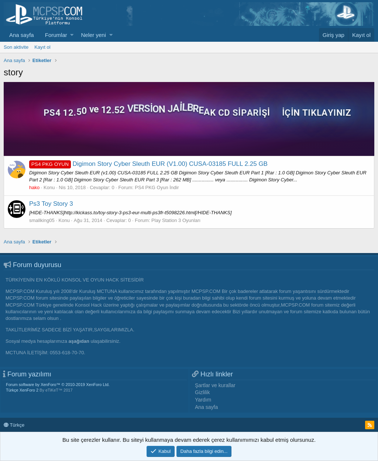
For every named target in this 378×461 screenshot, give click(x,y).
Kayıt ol (42, 47)
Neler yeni (93, 35)
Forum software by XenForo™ (58, 384)
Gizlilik (202, 392)
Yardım (203, 400)
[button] (71, 35)
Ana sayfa (21, 35)
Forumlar (56, 35)
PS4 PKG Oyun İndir (157, 187)
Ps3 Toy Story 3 (51, 203)
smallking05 (42, 220)
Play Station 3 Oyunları (175, 220)
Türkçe (14, 425)
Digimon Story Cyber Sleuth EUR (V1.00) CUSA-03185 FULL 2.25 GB (148, 163)
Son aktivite (16, 47)
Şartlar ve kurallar (215, 385)
